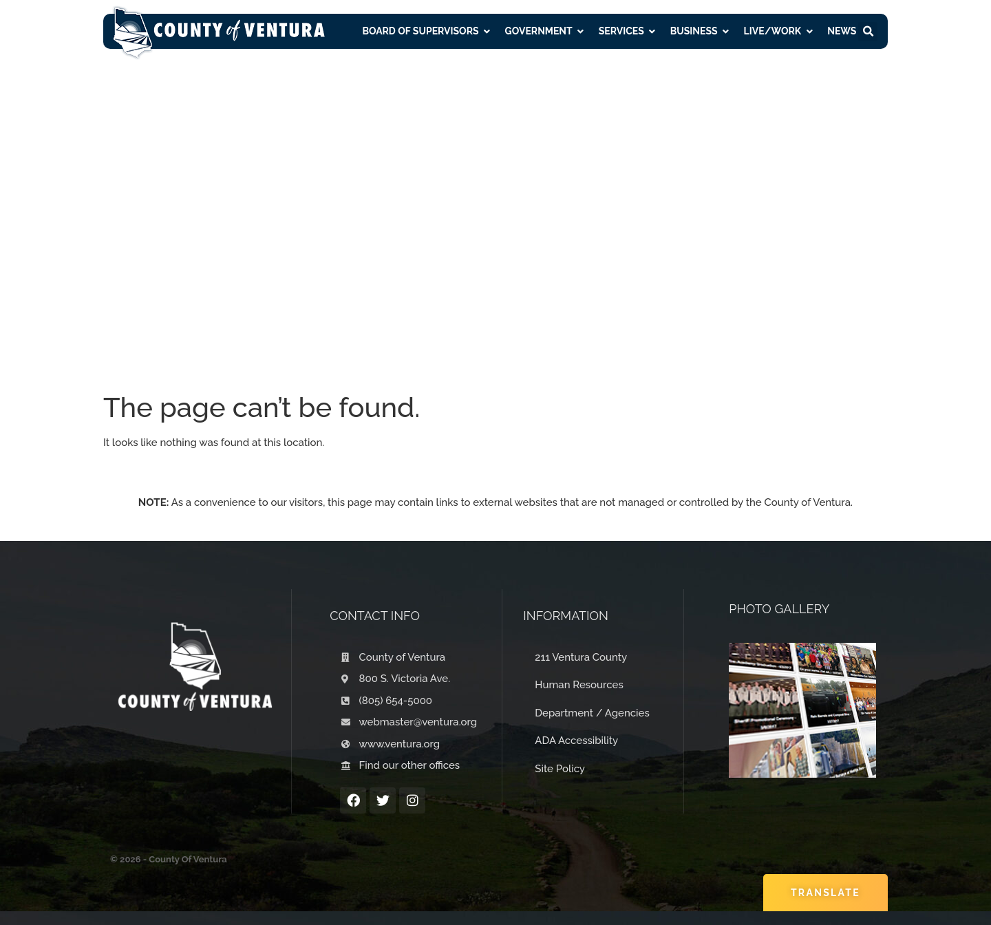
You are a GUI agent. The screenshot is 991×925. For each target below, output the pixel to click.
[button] (867, 31)
